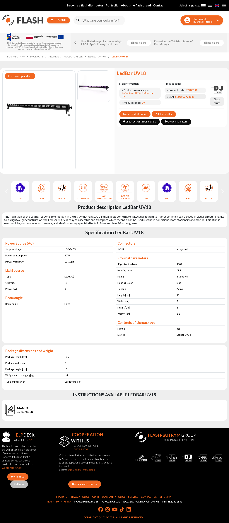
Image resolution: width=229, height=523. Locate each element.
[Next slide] (222, 191)
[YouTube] (114, 509)
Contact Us (149, 496)
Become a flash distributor (85, 5)
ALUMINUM (83, 198)
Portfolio (112, 5)
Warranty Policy (113, 496)
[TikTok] (122, 509)
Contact (159, 5)
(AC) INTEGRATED (104, 197)
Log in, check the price (135, 114)
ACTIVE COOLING (125, 197)
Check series (217, 101)
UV (20, 198)
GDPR (95, 496)
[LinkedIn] (129, 509)
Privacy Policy (79, 496)
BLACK (62, 198)
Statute (61, 496)
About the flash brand (136, 5)
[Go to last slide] (75, 42)
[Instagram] (107, 509)
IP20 (41, 198)
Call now (19, 484)
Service (133, 496)
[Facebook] (100, 509)
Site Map (165, 496)
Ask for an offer (163, 114)
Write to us (18, 476)
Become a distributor (84, 484)
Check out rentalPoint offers (139, 121)
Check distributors (176, 121)
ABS (146, 198)
